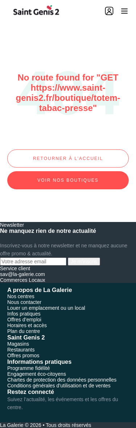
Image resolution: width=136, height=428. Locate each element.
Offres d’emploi (24, 319)
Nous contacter (24, 302)
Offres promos (23, 355)
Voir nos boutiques (68, 180)
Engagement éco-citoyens (36, 374)
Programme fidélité (28, 368)
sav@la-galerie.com (22, 274)
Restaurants (20, 350)
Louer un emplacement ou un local (46, 308)
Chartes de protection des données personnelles (61, 380)
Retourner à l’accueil (68, 158)
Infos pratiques (24, 314)
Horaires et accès (27, 325)
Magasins (18, 344)
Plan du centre (23, 331)
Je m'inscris (84, 261)
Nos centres (20, 296)
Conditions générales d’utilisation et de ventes (59, 385)
